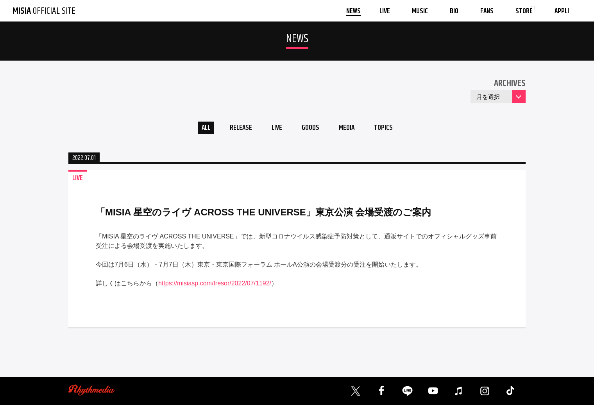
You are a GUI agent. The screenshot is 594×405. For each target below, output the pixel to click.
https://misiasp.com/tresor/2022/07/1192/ (214, 284)
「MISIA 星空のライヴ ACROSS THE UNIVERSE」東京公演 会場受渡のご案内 (263, 213)
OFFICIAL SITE (44, 11)
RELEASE (238, 128)
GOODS (311, 128)
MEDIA (349, 128)
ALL (201, 128)
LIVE (275, 128)
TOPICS (387, 128)
